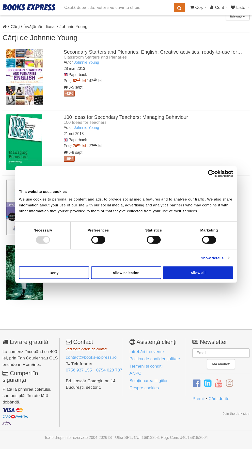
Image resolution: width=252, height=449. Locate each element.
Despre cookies (144, 387)
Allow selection (125, 273)
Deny (54, 273)
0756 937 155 (79, 370)
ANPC (135, 373)
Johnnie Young (86, 62)
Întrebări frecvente (146, 351)
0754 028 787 (109, 370)
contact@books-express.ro (91, 357)
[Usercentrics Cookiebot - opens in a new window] (211, 173)
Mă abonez (221, 364)
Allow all (197, 273)
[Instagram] (229, 383)
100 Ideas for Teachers (85, 122)
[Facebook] (196, 383)
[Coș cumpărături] (198, 7)
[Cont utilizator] (219, 7)
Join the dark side (236, 414)
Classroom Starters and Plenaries (95, 57)
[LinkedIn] (208, 383)
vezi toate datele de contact (87, 349)
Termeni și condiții (146, 366)
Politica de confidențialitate (154, 358)
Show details (212, 258)
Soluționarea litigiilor (148, 380)
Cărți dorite (218, 398)
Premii (198, 398)
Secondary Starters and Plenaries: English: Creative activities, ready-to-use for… (153, 52)
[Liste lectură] (241, 7)
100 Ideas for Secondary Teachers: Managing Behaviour (126, 117)
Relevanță (237, 16)
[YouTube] (218, 383)
